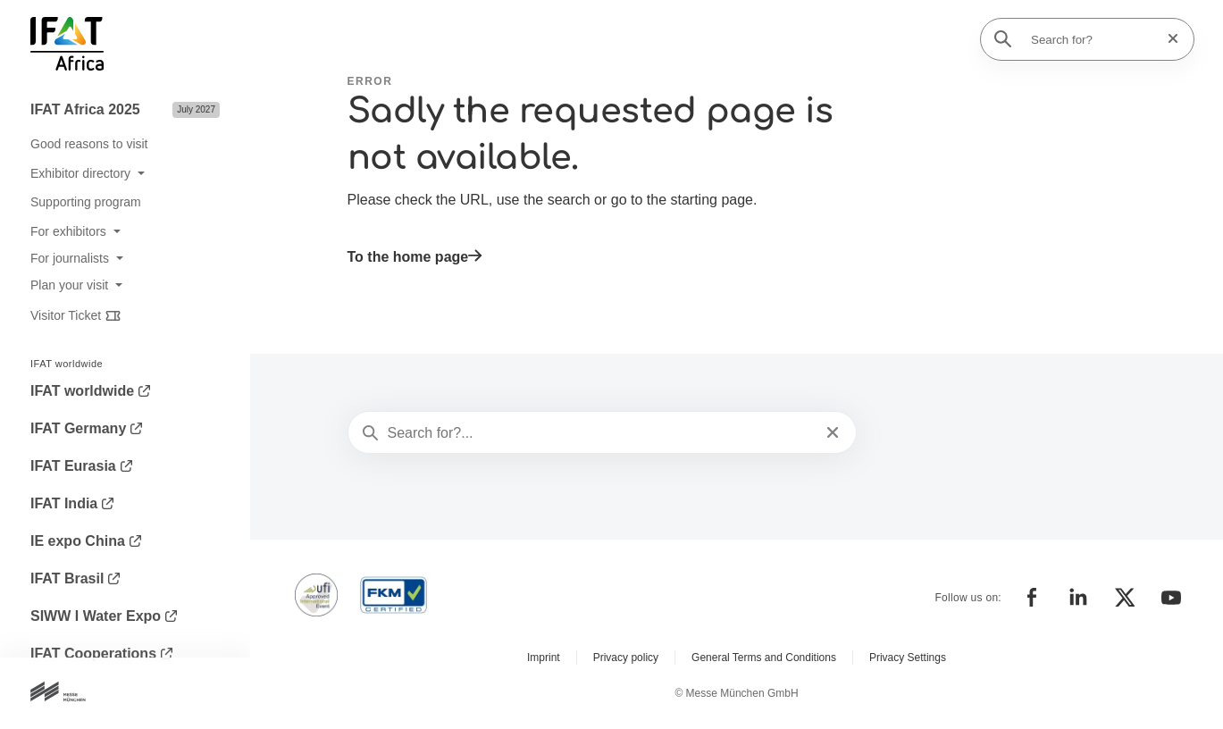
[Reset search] (1168, 39)
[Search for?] (1093, 39)
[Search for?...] (601, 433)
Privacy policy (625, 657)
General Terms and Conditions (763, 657)
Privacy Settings (907, 657)
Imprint (543, 657)
